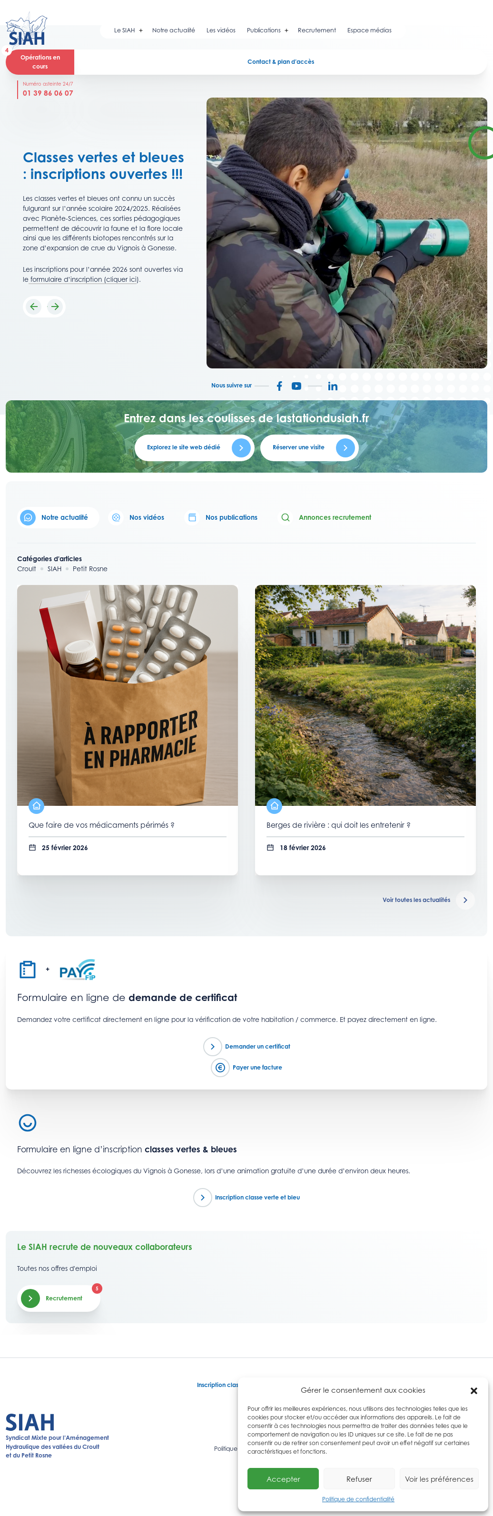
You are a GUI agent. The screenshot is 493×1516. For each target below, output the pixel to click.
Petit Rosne (90, 569)
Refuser (359, 1479)
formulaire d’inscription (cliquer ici (83, 279)
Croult (26, 569)
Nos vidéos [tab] (136, 517)
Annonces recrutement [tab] (324, 517)
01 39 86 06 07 (48, 93)
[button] (474, 1390)
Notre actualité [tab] (54, 517)
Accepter (283, 1479)
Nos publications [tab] (220, 517)
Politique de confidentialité (358, 1499)
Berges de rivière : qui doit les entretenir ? (338, 825)
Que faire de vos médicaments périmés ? (102, 825)
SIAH (54, 569)
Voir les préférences (439, 1479)
